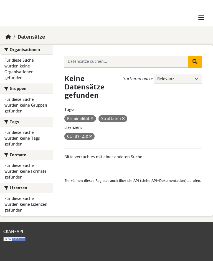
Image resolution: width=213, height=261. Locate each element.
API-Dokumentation (168, 181)
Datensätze (31, 37)
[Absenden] (195, 61)
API (136, 181)
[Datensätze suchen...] (126, 61)
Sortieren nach (137, 78)
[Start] (8, 37)
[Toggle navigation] (201, 17)
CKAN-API (13, 231)
